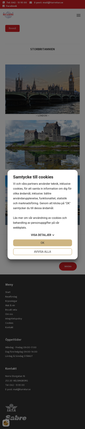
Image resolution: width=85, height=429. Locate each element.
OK (42, 242)
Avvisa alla (42, 251)
